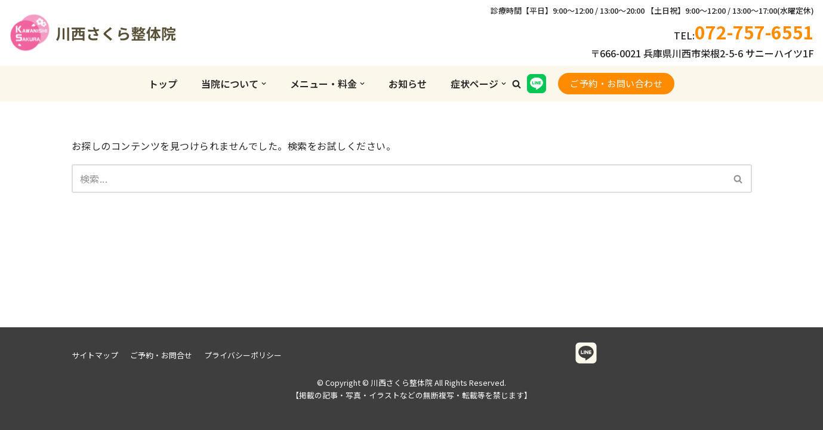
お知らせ (408, 83)
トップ (163, 83)
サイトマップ (95, 355)
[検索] (398, 178)
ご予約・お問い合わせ (616, 83)
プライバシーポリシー (243, 355)
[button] (516, 83)
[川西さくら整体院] (68, 33)
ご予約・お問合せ (161, 355)
